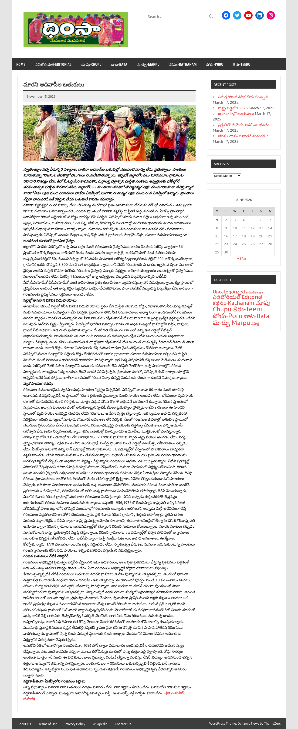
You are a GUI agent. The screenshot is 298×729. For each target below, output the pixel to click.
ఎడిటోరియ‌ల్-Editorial (53, 64)
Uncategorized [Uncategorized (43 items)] (229, 291)
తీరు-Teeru (241, 64)
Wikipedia (100, 723)
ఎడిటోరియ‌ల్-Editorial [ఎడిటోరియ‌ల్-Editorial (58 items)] (237, 296)
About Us (24, 723)
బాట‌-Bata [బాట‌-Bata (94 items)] (256, 316)
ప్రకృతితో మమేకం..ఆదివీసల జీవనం (243, 124)
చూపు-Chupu (91, 64)
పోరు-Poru (214, 64)
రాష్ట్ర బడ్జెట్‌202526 (233, 107)
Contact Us (123, 723)
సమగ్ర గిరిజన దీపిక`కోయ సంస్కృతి (243, 96)
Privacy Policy (75, 723)
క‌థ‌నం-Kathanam (183, 64)
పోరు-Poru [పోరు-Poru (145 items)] (228, 316)
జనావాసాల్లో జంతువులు (236, 113)
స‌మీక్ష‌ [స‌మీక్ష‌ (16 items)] (255, 323)
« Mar (242, 258)
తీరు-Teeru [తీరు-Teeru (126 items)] (247, 309)
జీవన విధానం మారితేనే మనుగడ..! (243, 135)
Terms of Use (47, 723)
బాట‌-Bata (119, 64)
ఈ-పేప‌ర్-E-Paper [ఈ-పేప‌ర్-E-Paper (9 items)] (255, 292)
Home (20, 64)
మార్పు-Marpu (148, 64)
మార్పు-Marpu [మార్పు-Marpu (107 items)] (231, 322)
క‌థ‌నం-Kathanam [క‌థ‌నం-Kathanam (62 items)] (233, 302)
